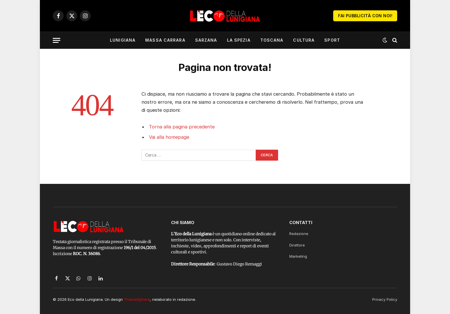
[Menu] (56, 40)
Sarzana (206, 40)
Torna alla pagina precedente (182, 127)
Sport (332, 40)
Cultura (304, 40)
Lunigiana (122, 40)
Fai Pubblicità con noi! (365, 15)
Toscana (272, 40)
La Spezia (239, 40)
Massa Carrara (165, 40)
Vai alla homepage (169, 137)
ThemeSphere (137, 299)
